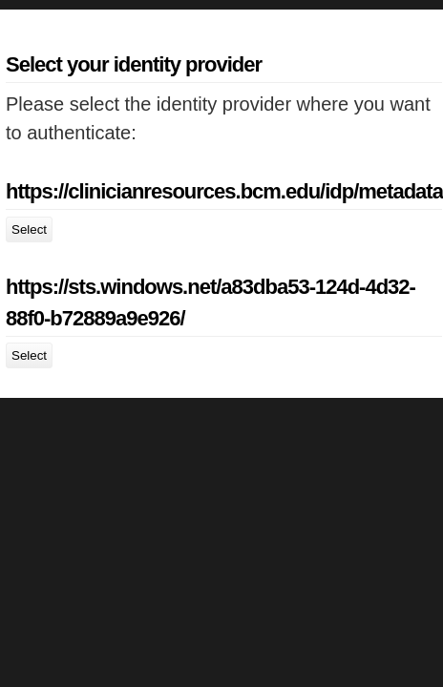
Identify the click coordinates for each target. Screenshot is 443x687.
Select (29, 229)
